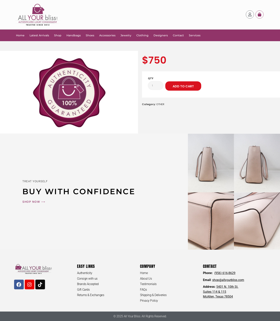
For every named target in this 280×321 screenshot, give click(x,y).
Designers (161, 35)
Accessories (107, 35)
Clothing (142, 35)
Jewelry (125, 35)
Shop (57, 35)
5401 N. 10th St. (227, 287)
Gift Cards (83, 289)
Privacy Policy (149, 300)
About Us (146, 278)
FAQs (143, 289)
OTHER (160, 104)
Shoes (90, 35)
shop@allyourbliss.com (228, 280)
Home (20, 35)
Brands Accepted (88, 284)
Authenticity (84, 273)
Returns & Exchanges (90, 295)
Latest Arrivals (39, 35)
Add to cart (183, 86)
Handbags (73, 35)
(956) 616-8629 (224, 273)
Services (194, 35)
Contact (178, 35)
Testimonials (148, 284)
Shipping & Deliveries (153, 295)
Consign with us (87, 278)
